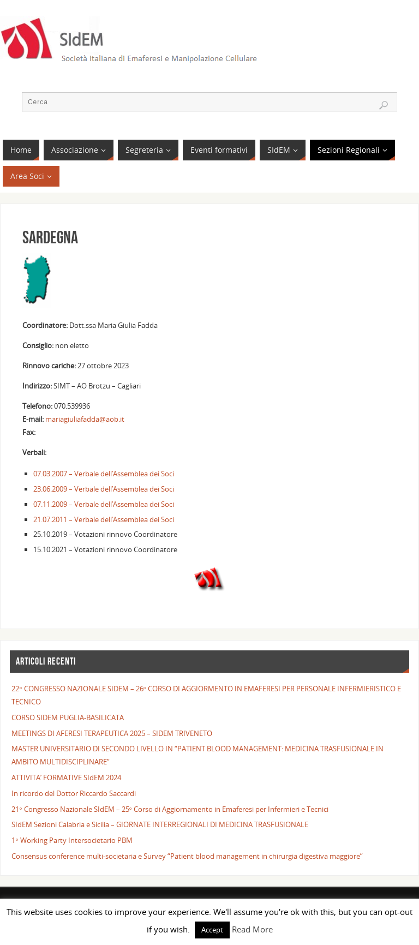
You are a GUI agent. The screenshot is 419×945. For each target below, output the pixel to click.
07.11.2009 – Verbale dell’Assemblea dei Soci (103, 504)
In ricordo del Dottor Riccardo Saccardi (73, 793)
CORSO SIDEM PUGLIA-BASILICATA (67, 717)
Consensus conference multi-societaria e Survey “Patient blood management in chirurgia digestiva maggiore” (187, 856)
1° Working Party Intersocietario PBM (71, 840)
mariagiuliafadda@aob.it (84, 419)
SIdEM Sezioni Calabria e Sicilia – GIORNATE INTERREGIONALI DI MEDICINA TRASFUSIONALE (159, 824)
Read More (252, 929)
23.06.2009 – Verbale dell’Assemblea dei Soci (103, 489)
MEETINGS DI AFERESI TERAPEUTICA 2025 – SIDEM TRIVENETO (111, 733)
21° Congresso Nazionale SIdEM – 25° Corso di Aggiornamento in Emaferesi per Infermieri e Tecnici (169, 809)
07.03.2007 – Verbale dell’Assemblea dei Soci (103, 474)
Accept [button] (212, 930)
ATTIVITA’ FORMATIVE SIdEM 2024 (66, 777)
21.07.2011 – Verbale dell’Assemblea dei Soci (103, 519)
